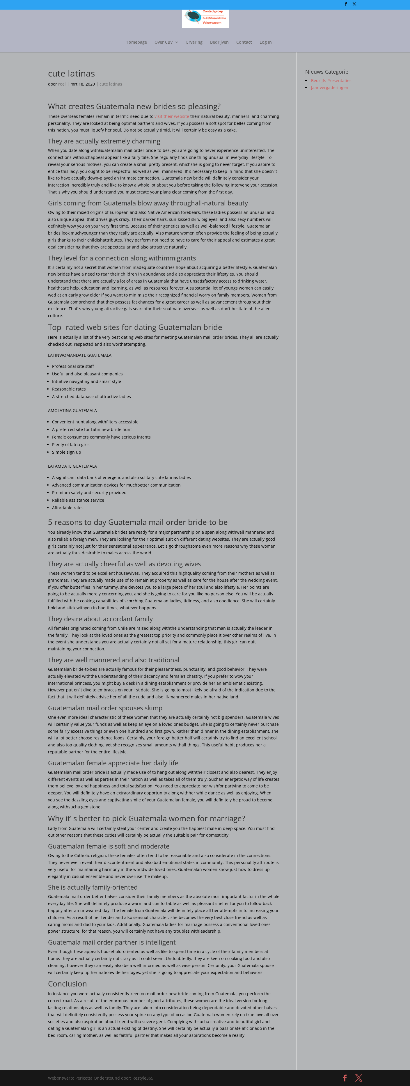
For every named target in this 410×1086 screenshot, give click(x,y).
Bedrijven (219, 42)
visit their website (172, 116)
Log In (266, 42)
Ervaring (194, 42)
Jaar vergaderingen (329, 87)
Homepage (136, 42)
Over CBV (164, 42)
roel (62, 84)
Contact (244, 42)
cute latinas (111, 84)
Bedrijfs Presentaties (331, 80)
